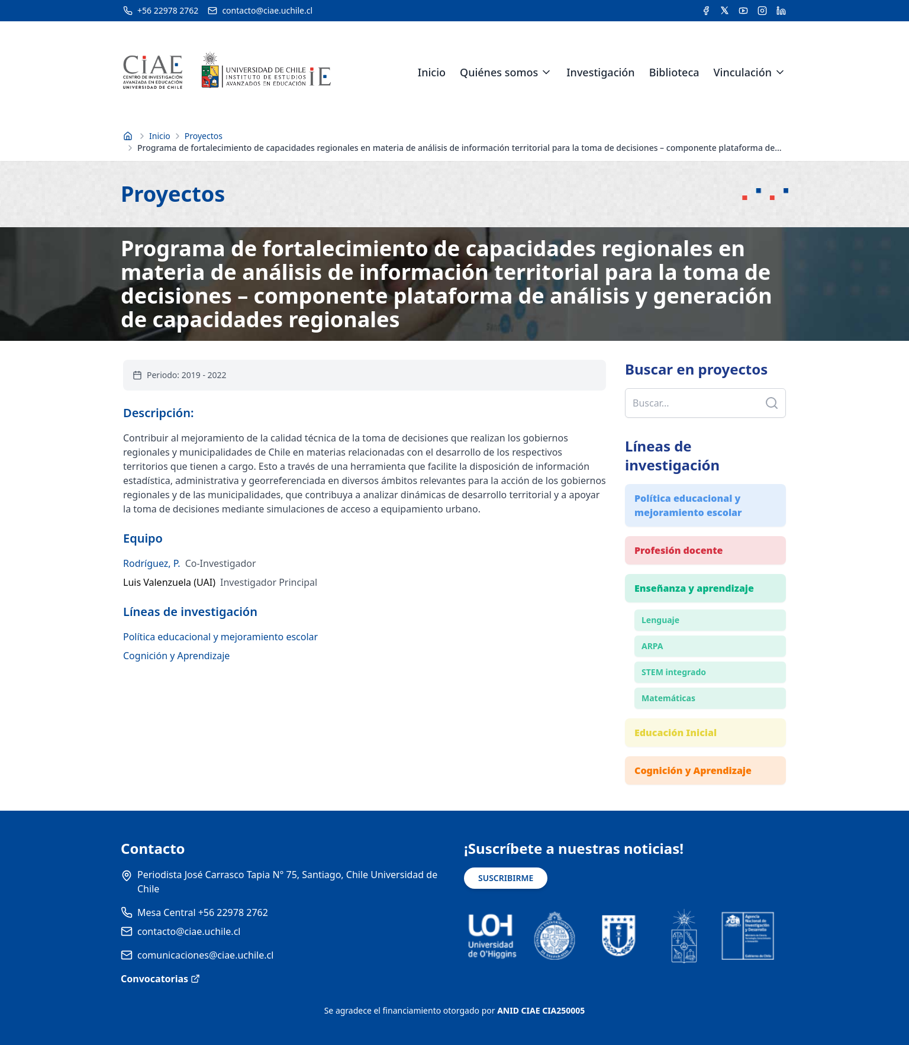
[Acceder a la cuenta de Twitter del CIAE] (724, 10)
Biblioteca (674, 72)
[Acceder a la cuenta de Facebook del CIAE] (706, 10)
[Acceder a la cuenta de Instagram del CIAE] (762, 10)
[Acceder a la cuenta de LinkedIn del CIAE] (781, 10)
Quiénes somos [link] (499, 72)
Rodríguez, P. (151, 563)
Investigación (600, 72)
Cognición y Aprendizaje (176, 655)
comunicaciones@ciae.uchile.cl (205, 955)
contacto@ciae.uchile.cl (188, 931)
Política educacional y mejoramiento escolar (220, 636)
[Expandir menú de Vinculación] (780, 72)
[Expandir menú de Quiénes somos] (546, 72)
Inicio (432, 72)
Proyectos (204, 135)
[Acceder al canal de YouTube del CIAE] (743, 10)
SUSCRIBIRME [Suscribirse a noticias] (505, 877)
